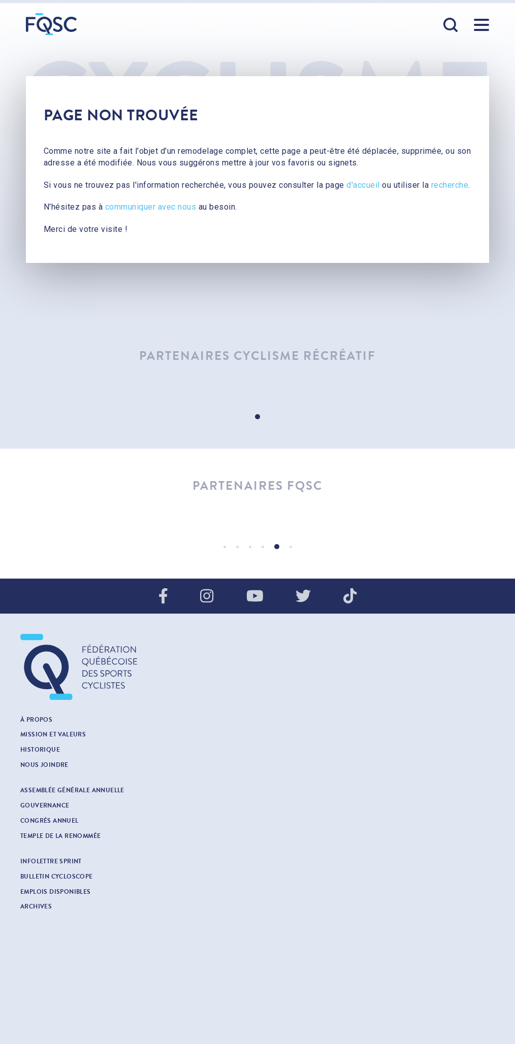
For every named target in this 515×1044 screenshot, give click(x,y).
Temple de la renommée (60, 835)
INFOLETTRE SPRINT (51, 861)
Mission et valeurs (53, 734)
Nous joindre (44, 764)
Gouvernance (44, 805)
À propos (36, 719)
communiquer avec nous (151, 207)
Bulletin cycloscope (56, 876)
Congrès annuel (49, 820)
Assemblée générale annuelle (72, 790)
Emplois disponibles (55, 891)
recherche (450, 185)
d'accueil (363, 185)
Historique (40, 749)
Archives (36, 906)
